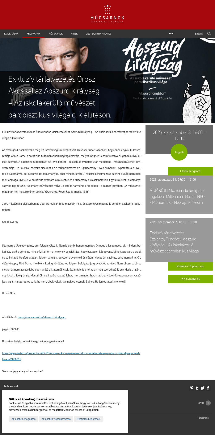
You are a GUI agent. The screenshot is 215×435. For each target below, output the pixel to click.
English (199, 33)
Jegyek (179, 152)
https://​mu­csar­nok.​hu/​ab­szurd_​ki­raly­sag (42, 317)
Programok (33, 33)
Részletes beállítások (88, 419)
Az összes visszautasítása (56, 419)
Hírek (74, 33)
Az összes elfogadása (23, 419)
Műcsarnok (56, 33)
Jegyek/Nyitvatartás (98, 33)
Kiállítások (11, 33)
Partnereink (203, 417)
